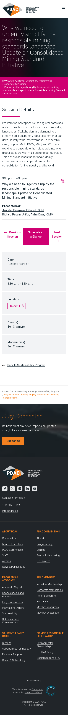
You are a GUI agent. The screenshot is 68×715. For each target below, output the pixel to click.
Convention (31, 81)
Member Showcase (48, 612)
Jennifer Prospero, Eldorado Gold (23, 210)
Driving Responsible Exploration (50, 635)
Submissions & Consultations (10, 621)
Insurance (42, 601)
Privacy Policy (34, 680)
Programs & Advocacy (10, 579)
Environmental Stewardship (45, 645)
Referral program (46, 595)
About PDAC (10, 531)
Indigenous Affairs (12, 602)
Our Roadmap (10, 538)
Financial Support (12, 654)
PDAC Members (46, 577)
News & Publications (13, 566)
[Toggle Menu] (62, 8)
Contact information (13, 497)
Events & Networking (48, 555)
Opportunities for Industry (16, 648)
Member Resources (48, 607)
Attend (40, 538)
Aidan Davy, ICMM (42, 214)
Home (21, 81)
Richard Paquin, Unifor (15, 214)
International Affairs (13, 607)
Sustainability (9, 613)
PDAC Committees (12, 549)
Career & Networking (13, 660)
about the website (33, 692)
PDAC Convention (48, 531)
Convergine (37, 689)
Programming (45, 81)
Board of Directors (12, 544)
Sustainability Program (15, 84)
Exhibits (41, 549)
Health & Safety (45, 652)
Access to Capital (12, 587)
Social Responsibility (48, 657)
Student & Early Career (13, 635)
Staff (5, 555)
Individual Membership (49, 584)
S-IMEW (6, 643)
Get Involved (43, 561)
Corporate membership (50, 590)
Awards (6, 561)
